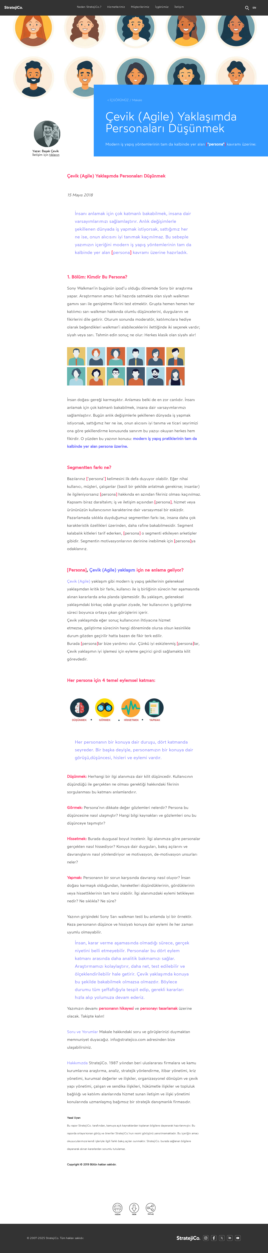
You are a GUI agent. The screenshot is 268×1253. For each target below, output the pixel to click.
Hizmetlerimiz (116, 7)
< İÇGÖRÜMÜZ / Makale (124, 100)
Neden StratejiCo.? (89, 7)
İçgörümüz (162, 7)
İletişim (179, 7)
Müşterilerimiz (140, 7)
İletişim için (45, 155)
